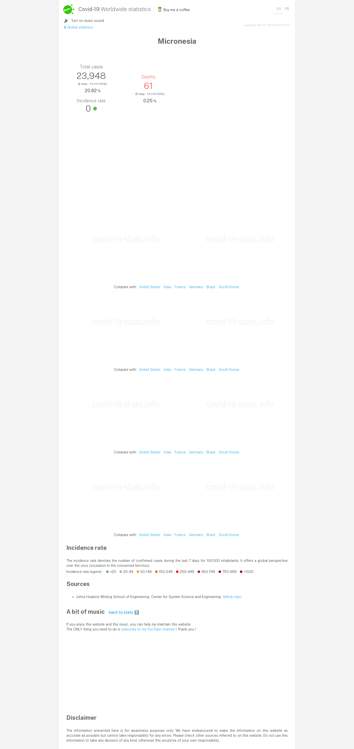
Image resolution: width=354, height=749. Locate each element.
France (180, 287)
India (167, 287)
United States (149, 287)
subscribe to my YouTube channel (148, 629)
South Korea (229, 287)
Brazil (210, 287)
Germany (196, 287)
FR (287, 9)
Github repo (232, 597)
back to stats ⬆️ (124, 612)
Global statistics (78, 27)
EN (279, 9)
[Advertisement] (177, 174)
